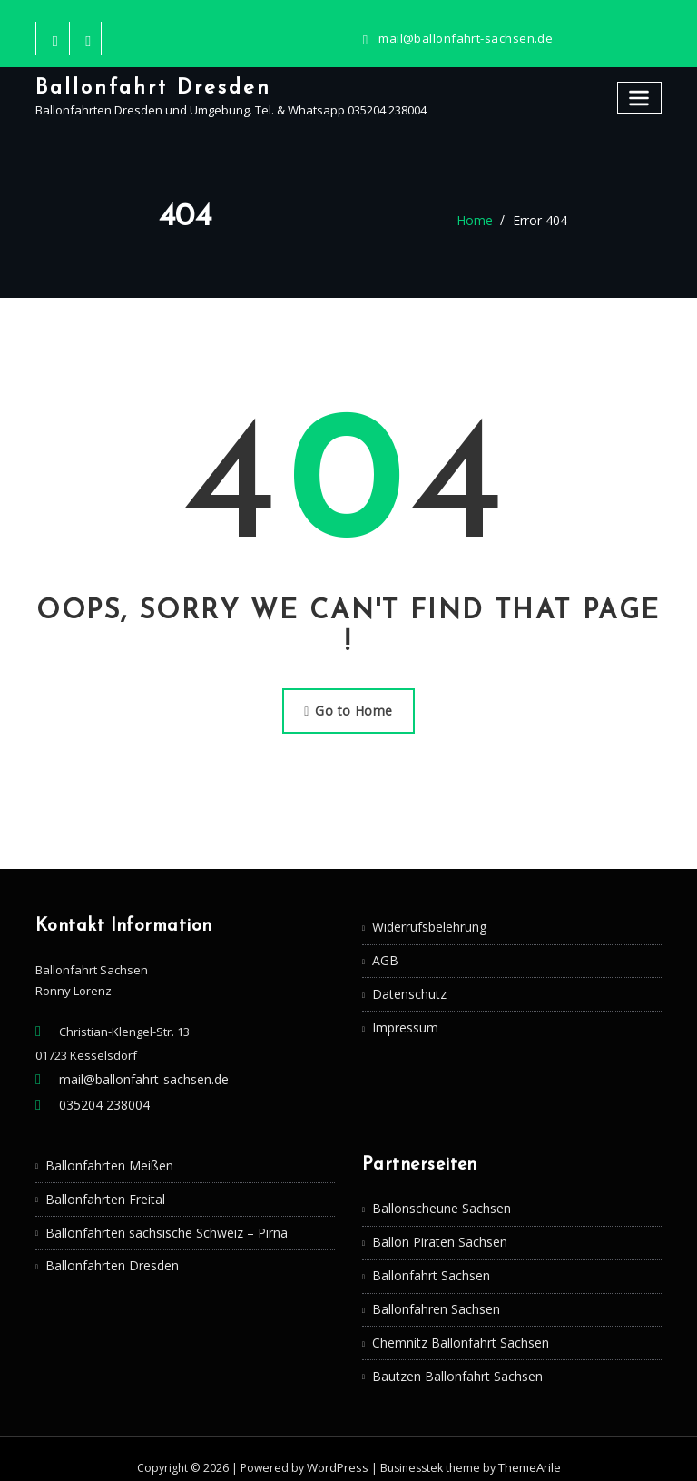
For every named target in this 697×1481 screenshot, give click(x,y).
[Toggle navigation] (641, 96)
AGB (384, 954)
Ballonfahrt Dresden (148, 86)
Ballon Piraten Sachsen (436, 1232)
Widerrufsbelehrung (428, 922)
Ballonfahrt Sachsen (428, 1265)
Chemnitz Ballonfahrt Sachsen (455, 1328)
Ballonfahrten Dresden (108, 1253)
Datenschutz (407, 987)
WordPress (338, 1449)
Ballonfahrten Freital (101, 1189)
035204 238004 (98, 1099)
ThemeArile (527, 1449)
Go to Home (348, 708)
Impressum (403, 1019)
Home (477, 220)
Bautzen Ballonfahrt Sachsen (453, 1360)
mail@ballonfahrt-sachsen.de (460, 38)
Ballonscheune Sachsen (439, 1200)
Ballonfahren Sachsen (434, 1296)
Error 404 (538, 220)
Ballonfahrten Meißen (105, 1157)
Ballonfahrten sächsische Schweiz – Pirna (160, 1221)
